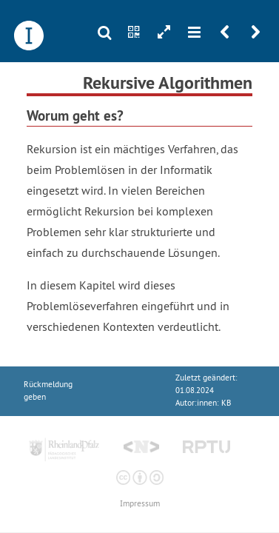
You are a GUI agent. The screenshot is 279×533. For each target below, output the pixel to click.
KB (226, 403)
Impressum (140, 504)
